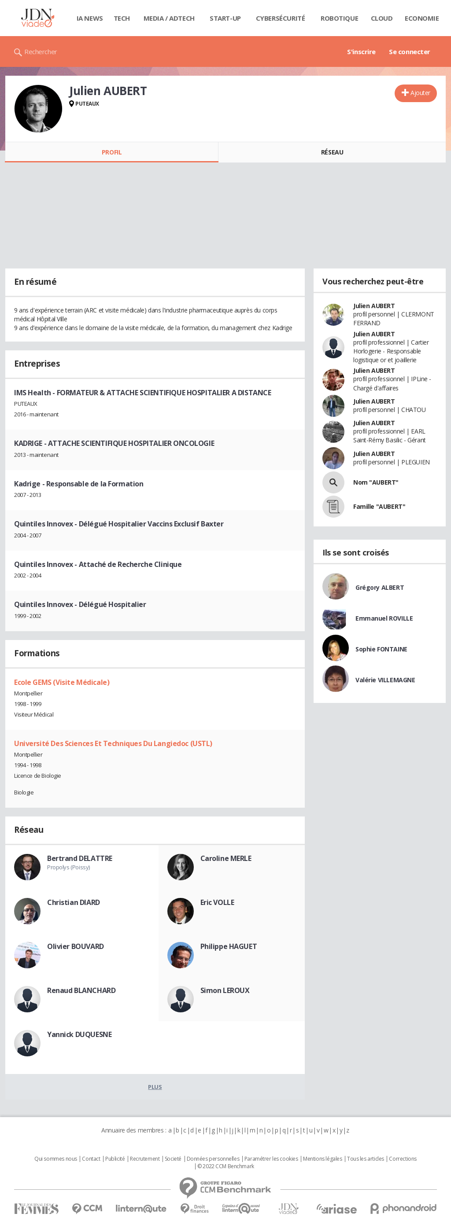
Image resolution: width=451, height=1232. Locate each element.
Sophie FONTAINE (381, 649)
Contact (91, 1159)
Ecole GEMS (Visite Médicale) (61, 682)
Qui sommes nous (55, 1159)
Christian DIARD (73, 902)
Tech (122, 18)
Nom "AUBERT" (376, 482)
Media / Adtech (169, 18)
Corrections (402, 1159)
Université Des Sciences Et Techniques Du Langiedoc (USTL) (113, 743)
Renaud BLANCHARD (81, 990)
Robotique (339, 18)
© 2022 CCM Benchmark (225, 1166)
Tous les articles (365, 1159)
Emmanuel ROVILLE (384, 618)
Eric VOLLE (217, 902)
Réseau (332, 152)
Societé (173, 1159)
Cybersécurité (280, 18)
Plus (155, 1087)
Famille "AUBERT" (379, 506)
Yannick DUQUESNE (79, 1034)
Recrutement (144, 1159)
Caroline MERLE (225, 858)
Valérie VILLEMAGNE (385, 680)
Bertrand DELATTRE (79, 858)
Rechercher (40, 51)
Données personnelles (213, 1159)
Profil (112, 152)
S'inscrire (361, 51)
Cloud (382, 18)
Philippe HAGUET (228, 946)
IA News (90, 18)
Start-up (225, 18)
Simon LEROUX (225, 990)
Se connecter (409, 51)
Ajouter (420, 92)
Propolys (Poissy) (68, 867)
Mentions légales (322, 1159)
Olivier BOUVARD (75, 946)
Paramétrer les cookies (271, 1159)
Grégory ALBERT (379, 587)
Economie (422, 18)
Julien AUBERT (374, 306)
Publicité (115, 1159)
